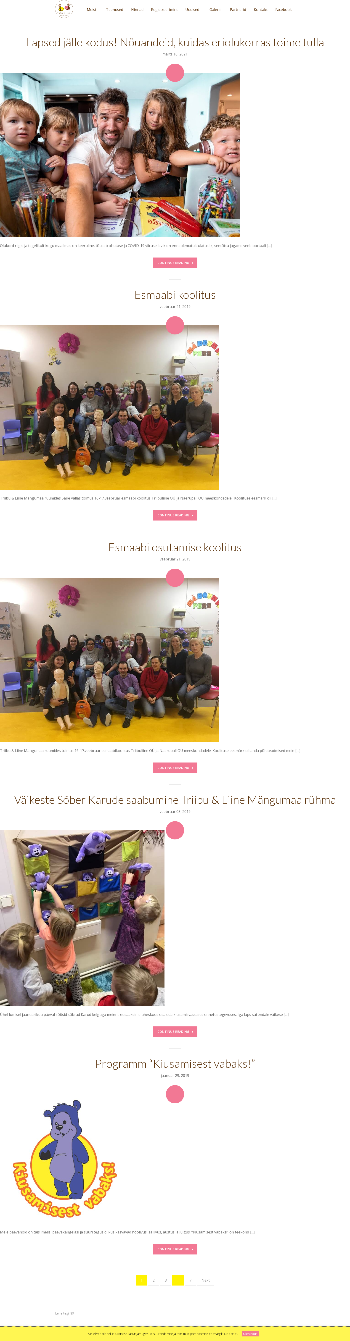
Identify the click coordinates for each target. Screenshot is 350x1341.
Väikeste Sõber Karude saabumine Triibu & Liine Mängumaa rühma (175, 799)
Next (206, 1280)
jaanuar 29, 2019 (175, 1075)
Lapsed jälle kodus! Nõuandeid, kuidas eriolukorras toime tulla (175, 42)
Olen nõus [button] (250, 1334)
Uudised (192, 9)
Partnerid (238, 9)
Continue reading (175, 262)
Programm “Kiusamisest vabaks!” (175, 1063)
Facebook (283, 9)
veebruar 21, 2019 (175, 306)
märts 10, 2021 (175, 54)
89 (72, 1313)
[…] (269, 245)
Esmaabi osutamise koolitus (175, 547)
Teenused (114, 9)
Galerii (214, 9)
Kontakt (261, 9)
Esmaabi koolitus (175, 294)
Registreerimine (164, 9)
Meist (91, 9)
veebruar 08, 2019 (175, 811)
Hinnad (137, 9)
